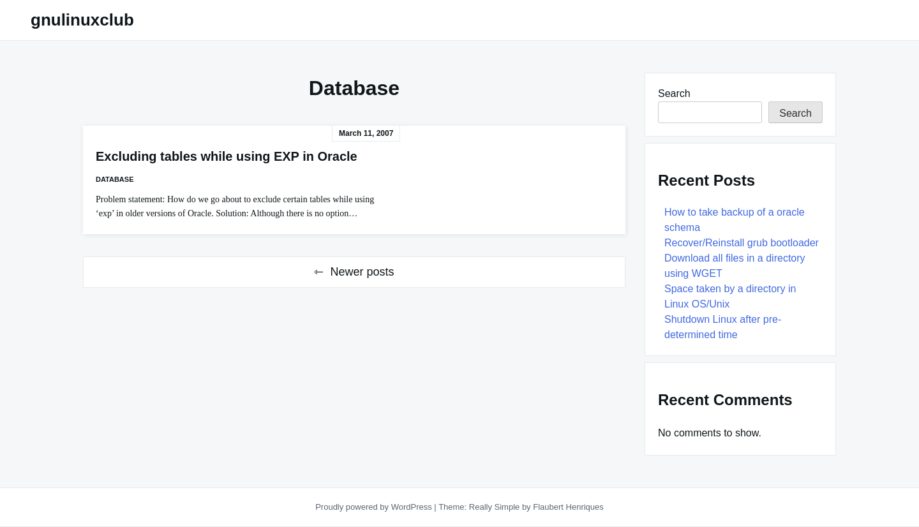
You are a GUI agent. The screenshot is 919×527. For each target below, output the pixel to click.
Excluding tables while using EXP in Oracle (226, 156)
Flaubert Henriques (568, 507)
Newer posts (362, 271)
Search (674, 93)
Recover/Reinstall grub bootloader (741, 242)
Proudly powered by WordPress (374, 507)
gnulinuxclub (82, 19)
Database (114, 179)
